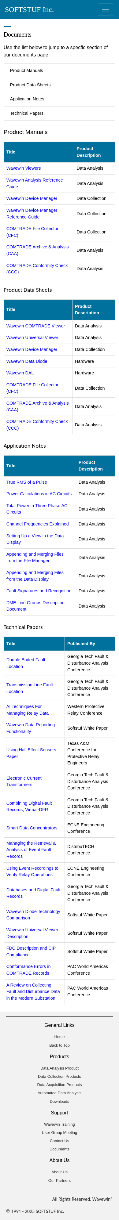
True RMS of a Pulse (26, 482)
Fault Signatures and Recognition (39, 590)
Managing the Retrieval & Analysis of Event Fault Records (31, 850)
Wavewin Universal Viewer (32, 337)
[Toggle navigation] (105, 9)
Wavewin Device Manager (32, 198)
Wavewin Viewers (23, 168)
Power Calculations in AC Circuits (39, 493)
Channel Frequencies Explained (37, 524)
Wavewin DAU (20, 372)
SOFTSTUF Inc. (29, 9)
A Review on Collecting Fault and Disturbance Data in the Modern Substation (33, 992)
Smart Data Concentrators (32, 827)
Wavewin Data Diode (26, 361)
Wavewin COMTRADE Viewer (35, 325)
